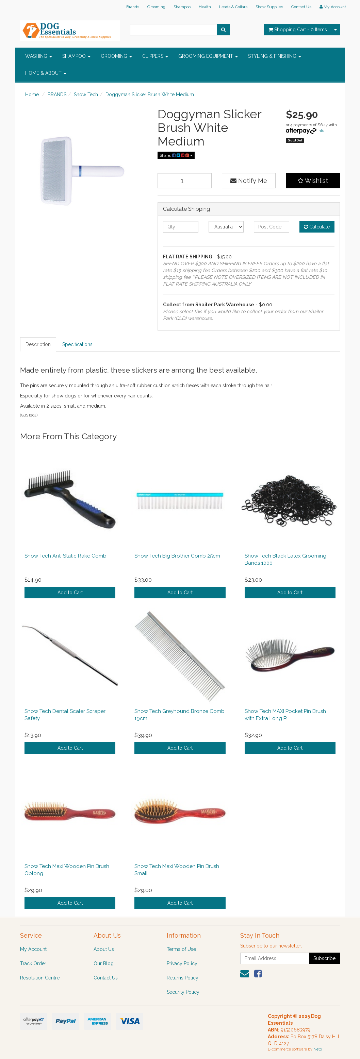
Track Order (33, 963)
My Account (33, 949)
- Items (297, 29)
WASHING (38, 56)
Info (320, 130)
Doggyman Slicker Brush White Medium (149, 94)
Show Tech (86, 94)
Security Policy (183, 992)
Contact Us (301, 6)
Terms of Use (181, 949)
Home (32, 94)
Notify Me (248, 180)
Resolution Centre (40, 977)
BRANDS (57, 94)
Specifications (77, 344)
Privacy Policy (182, 963)
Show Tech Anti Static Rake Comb (65, 556)
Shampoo (182, 6)
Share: (176, 155)
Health (205, 6)
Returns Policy (182, 977)
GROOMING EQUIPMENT (208, 56)
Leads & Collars (233, 6)
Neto (317, 1049)
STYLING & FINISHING (274, 56)
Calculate (317, 226)
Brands (132, 6)
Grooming (156, 6)
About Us (104, 949)
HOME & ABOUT (45, 73)
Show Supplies (269, 6)
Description (38, 344)
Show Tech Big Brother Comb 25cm (177, 556)
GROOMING (116, 56)
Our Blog (104, 963)
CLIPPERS (155, 56)
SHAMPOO (76, 56)
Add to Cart (70, 592)
